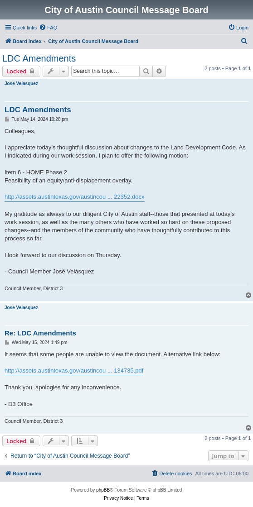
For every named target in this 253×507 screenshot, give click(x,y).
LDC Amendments (39, 58)
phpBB (103, 490)
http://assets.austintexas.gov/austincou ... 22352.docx (75, 196)
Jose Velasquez (21, 83)
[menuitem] (48, 27)
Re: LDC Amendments (40, 333)
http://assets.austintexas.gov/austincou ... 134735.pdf (74, 370)
